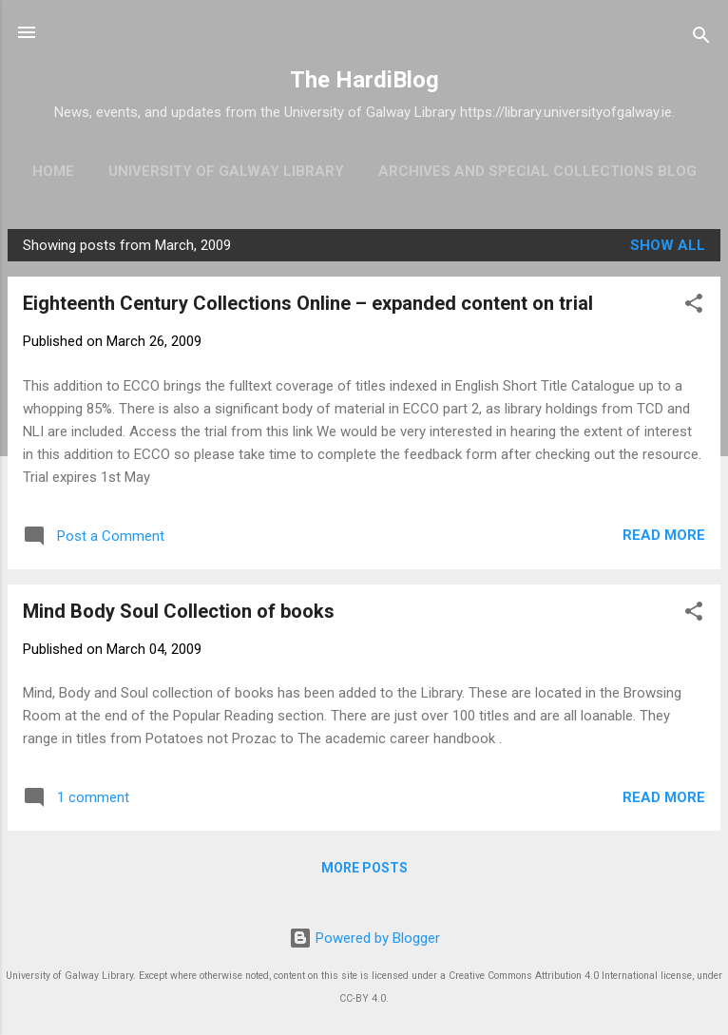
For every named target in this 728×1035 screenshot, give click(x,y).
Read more (664, 535)
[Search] (701, 38)
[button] (693, 306)
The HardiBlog (364, 80)
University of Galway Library (226, 171)
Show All (667, 245)
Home (53, 171)
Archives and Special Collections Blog (537, 171)
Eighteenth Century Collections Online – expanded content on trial (308, 303)
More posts (364, 867)
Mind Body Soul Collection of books (179, 611)
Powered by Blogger (364, 938)
